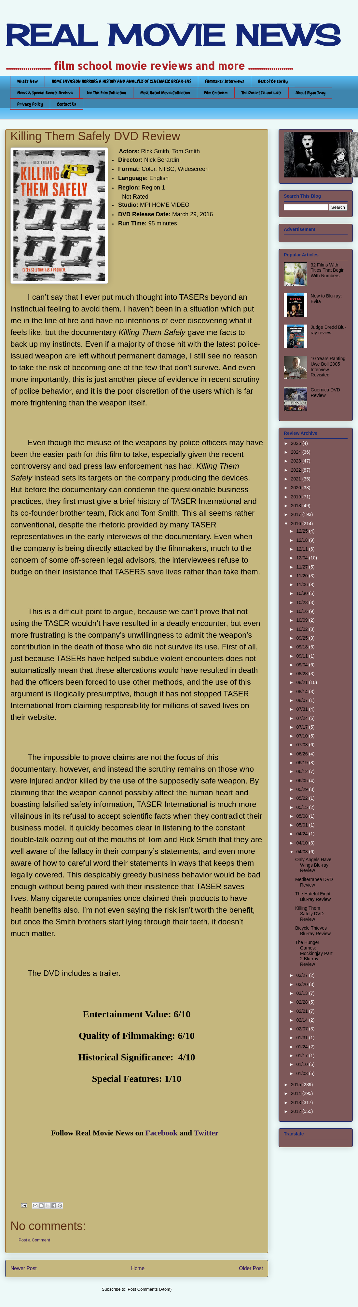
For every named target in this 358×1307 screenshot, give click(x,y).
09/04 (302, 664)
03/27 (302, 975)
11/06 (302, 584)
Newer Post (23, 1268)
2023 (296, 461)
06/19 (302, 762)
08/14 (302, 691)
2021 (296, 478)
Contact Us (66, 104)
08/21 (302, 682)
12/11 (302, 549)
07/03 (302, 744)
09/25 (302, 638)
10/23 (302, 602)
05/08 (302, 816)
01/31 (302, 1037)
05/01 (302, 825)
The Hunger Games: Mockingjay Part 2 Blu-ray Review (314, 953)
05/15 (302, 807)
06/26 (302, 753)
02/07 (302, 1028)
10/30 (302, 593)
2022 (296, 470)
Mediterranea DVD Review (314, 882)
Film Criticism (215, 93)
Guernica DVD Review (325, 392)
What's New (27, 81)
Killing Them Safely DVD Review (309, 913)
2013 (296, 1102)
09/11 (302, 656)
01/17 (302, 1055)
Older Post (251, 1268)
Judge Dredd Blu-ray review (328, 330)
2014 (296, 1093)
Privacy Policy (30, 104)
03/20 (302, 984)
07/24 (302, 718)
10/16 (302, 611)
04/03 (302, 851)
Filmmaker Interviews (224, 81)
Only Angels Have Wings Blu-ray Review (313, 865)
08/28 (302, 673)
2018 (296, 505)
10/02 (302, 629)
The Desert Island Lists (261, 93)
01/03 (302, 1073)
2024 (296, 452)
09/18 (302, 646)
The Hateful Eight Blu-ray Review (313, 896)
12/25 (302, 531)
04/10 (302, 842)
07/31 (302, 709)
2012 (296, 1111)
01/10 (302, 1064)
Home (138, 1268)
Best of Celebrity (273, 81)
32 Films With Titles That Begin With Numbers (328, 270)
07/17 (302, 727)
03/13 (302, 993)
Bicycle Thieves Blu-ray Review (313, 930)
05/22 (302, 798)
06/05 (302, 780)
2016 (296, 523)
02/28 (302, 1002)
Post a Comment (34, 1240)
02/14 (302, 1020)
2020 (296, 487)
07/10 (302, 735)
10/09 (302, 620)
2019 (296, 496)
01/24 (302, 1046)
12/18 (302, 540)
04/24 (302, 833)
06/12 (302, 771)
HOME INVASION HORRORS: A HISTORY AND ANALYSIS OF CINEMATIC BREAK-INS (121, 81)
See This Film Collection (106, 93)
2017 (296, 514)
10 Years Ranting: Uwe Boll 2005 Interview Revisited (329, 366)
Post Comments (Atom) (150, 1289)
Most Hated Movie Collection (165, 93)
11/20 (302, 575)
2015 (296, 1084)
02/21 (302, 1011)
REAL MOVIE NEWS (172, 35)
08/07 (302, 700)
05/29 (302, 789)
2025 (296, 443)
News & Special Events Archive (45, 93)
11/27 (302, 567)
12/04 (302, 557)
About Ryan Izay (310, 93)
